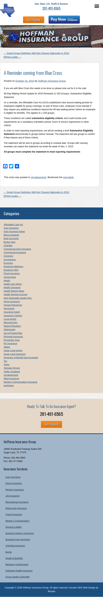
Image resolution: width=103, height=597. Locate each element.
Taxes (6, 364)
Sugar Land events (13, 350)
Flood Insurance (12, 273)
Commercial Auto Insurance (17, 249)
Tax (5, 361)
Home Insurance (13, 483)
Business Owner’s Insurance (19, 533)
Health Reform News (14, 291)
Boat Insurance (11, 238)
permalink (68, 177)
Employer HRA (11, 270)
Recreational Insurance (16, 502)
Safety (7, 347)
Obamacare (9, 329)
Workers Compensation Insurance (20, 382)
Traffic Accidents (12, 371)
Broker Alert (9, 242)
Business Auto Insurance (17, 539)
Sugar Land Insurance (15, 354)
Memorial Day (10, 322)
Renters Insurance (14, 489)
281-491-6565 (51, 8)
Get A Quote (33, 20)
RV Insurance (10, 343)
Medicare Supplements (16, 564)
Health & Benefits (14, 558)
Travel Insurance (13, 514)
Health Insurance (12, 287)
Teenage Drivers (12, 368)
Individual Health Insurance (19, 570)
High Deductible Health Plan (18, 298)
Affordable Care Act (13, 224)
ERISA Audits (12, 57)
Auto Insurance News (14, 231)
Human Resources (13, 305)
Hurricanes (9, 308)
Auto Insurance (11, 228)
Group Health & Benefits (17, 577)
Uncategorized (38, 177)
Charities (8, 245)
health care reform (13, 284)
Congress (8, 256)
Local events (10, 319)
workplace (9, 385)
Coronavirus (10, 259)
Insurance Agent (12, 312)
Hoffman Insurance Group (52, 81)
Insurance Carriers (13, 315)
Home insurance (12, 301)
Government (10, 277)
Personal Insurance (13, 336)
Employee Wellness (13, 266)
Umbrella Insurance (15, 545)
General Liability (13, 527)
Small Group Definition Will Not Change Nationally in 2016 (36, 53)
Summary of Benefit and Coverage (21, 357)
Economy (8, 263)
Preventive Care (12, 340)
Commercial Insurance (15, 252)
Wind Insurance (11, 378)
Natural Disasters (12, 326)
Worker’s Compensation (17, 521)
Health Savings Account (15, 294)
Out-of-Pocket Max (13, 333)
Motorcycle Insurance (16, 508)
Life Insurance (12, 496)
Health (7, 280)
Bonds (8, 552)
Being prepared (11, 235)
